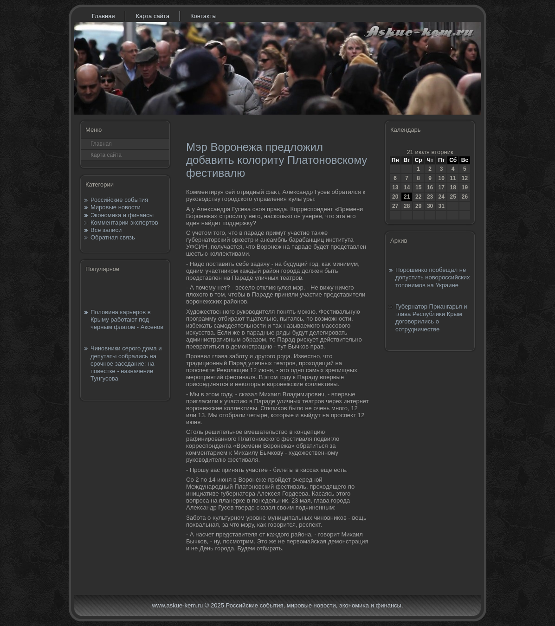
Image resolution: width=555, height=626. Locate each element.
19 (465, 187)
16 (430, 187)
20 (395, 197)
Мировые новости (115, 207)
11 (453, 178)
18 (453, 187)
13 (395, 187)
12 (465, 178)
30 (430, 206)
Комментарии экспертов (124, 222)
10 (441, 178)
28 (407, 206)
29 (418, 206)
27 (395, 206)
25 (453, 197)
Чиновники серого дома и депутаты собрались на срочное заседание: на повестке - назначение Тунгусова (126, 363)
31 (441, 206)
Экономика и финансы (122, 215)
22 (418, 197)
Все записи (106, 229)
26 (465, 197)
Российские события (119, 199)
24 (441, 197)
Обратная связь (112, 237)
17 (441, 187)
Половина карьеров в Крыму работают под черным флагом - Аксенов (126, 320)
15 (418, 187)
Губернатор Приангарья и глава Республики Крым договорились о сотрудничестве (431, 318)
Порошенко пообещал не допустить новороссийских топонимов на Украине (432, 277)
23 (430, 197)
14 (407, 187)
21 (407, 197)
